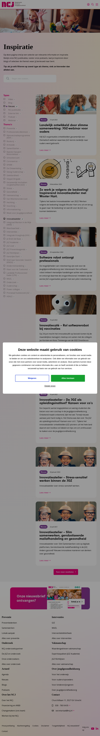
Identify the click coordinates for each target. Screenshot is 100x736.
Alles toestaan (67, 378)
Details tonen (50, 386)
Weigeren (32, 378)
